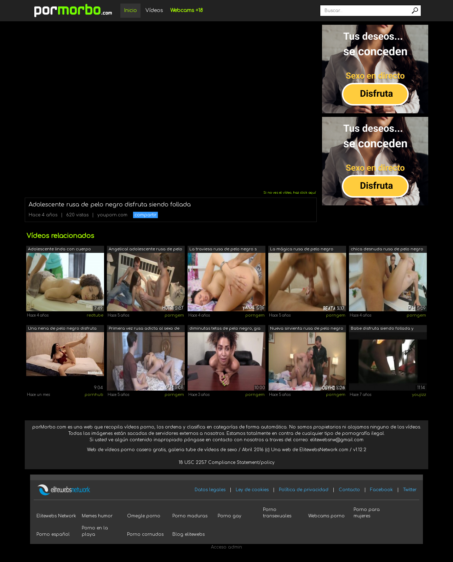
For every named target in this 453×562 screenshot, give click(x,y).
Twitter (410, 489)
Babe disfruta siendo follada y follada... (382, 329)
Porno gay (229, 515)
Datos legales (210, 489)
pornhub (94, 394)
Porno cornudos (145, 534)
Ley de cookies (252, 489)
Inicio (130, 10)
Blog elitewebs (188, 534)
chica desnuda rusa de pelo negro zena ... (387, 250)
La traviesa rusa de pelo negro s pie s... (223, 250)
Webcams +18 (186, 10)
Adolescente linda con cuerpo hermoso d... (59, 250)
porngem (174, 315)
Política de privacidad (303, 489)
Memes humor (97, 515)
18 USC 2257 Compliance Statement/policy (227, 462)
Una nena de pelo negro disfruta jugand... (62, 329)
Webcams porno (326, 515)
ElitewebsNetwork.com (323, 449)
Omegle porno (143, 515)
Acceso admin (226, 547)
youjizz (419, 394)
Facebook (381, 489)
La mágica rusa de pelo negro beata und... (301, 250)
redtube (95, 315)
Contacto (349, 489)
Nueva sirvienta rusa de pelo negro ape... (306, 329)
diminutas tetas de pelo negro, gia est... (224, 329)
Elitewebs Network (56, 515)
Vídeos (154, 10)
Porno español (53, 534)
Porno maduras (189, 515)
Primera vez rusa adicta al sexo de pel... (144, 329)
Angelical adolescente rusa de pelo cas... (145, 250)
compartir (145, 214)
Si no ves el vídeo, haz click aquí (289, 192)
